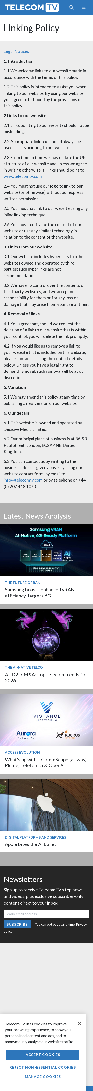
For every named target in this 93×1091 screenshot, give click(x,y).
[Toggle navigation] (83, 7)
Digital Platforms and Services (35, 837)
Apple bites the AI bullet (30, 844)
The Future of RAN (22, 582)
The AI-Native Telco (24, 667)
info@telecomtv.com (23, 480)
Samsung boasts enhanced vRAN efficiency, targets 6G (40, 592)
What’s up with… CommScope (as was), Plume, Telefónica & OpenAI (46, 762)
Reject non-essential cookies (43, 1067)
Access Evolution (22, 752)
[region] (43, 1052)
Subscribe (17, 924)
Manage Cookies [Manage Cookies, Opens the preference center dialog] (43, 1076)
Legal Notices (16, 51)
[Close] (79, 1023)
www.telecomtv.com (23, 176)
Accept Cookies (43, 1054)
